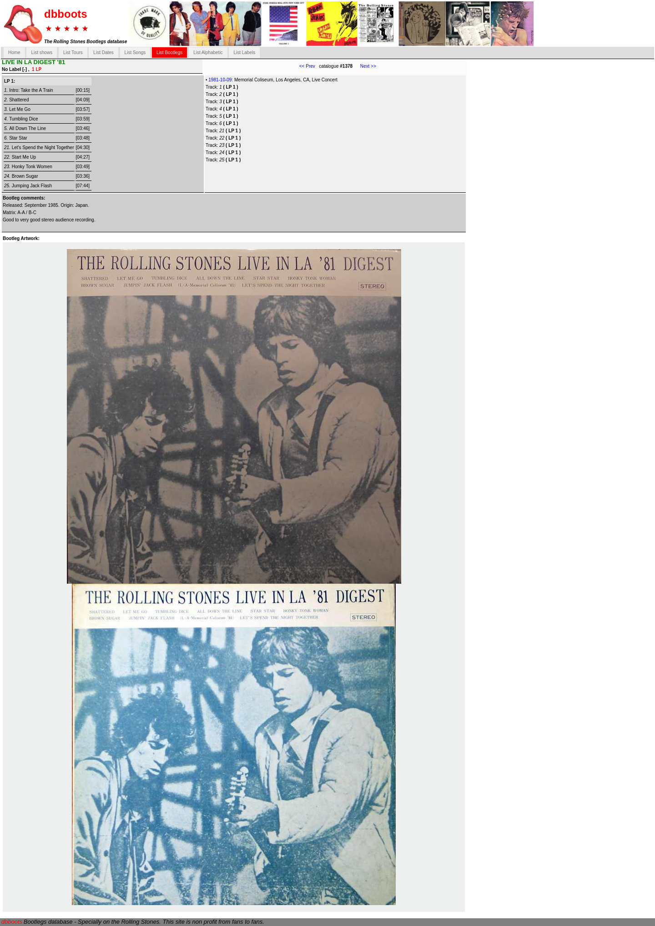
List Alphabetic (208, 52)
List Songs (135, 52)
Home (14, 52)
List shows (41, 52)
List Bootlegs (169, 52)
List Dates (103, 52)
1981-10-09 (220, 79)
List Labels (244, 52)
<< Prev (307, 66)
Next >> (364, 66)
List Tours (73, 52)
